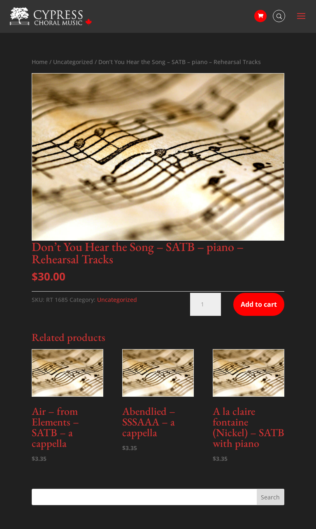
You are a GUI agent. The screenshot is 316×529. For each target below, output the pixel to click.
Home (40, 62)
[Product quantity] (205, 304)
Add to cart (259, 304)
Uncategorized (73, 62)
